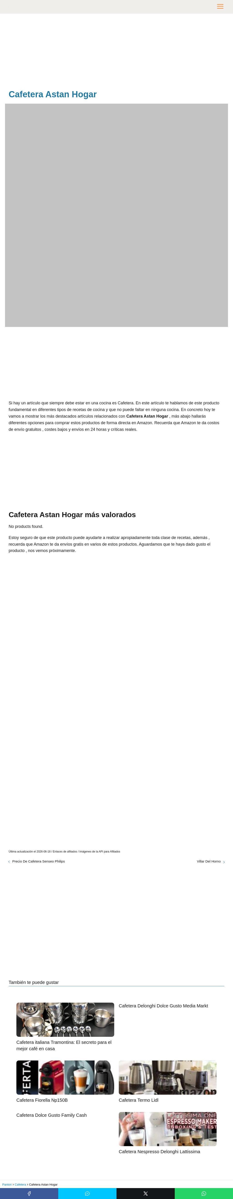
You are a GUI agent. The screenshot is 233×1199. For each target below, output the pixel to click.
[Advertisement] (116, 52)
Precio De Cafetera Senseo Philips (38, 861)
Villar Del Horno (209, 861)
